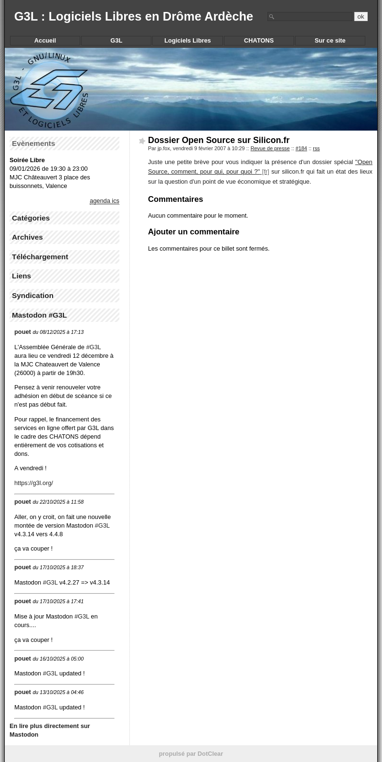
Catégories (31, 218)
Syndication (32, 295)
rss (316, 148)
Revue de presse (270, 148)
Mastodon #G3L (39, 315)
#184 (301, 148)
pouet (22, 331)
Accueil (45, 40)
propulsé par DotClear (191, 753)
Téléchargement (40, 257)
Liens (21, 276)
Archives (27, 237)
